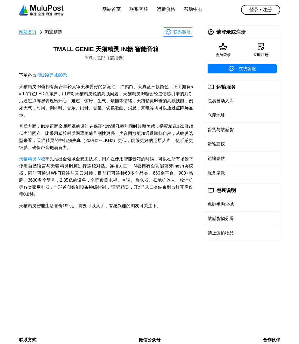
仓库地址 (216, 115)
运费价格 (166, 9)
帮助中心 (193, 9)
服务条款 (216, 173)
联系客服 (139, 9)
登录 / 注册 (260, 9)
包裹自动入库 (221, 100)
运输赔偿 (216, 158)
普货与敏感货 (221, 129)
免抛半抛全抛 (221, 204)
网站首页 (111, 9)
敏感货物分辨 (221, 218)
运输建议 (216, 144)
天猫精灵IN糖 (32, 159)
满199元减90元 (52, 75)
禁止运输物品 (221, 233)
